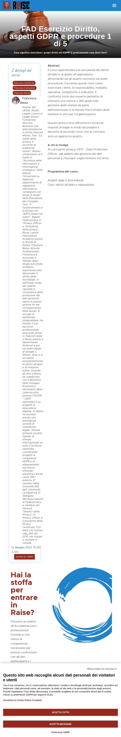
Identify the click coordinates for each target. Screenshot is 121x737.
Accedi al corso (24, 557)
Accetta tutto (60, 712)
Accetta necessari (61, 724)
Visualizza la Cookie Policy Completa (22, 700)
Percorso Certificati (24, 82)
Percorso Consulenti (24, 87)
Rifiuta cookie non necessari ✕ (102, 669)
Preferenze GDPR (60, 732)
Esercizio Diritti (22, 92)
